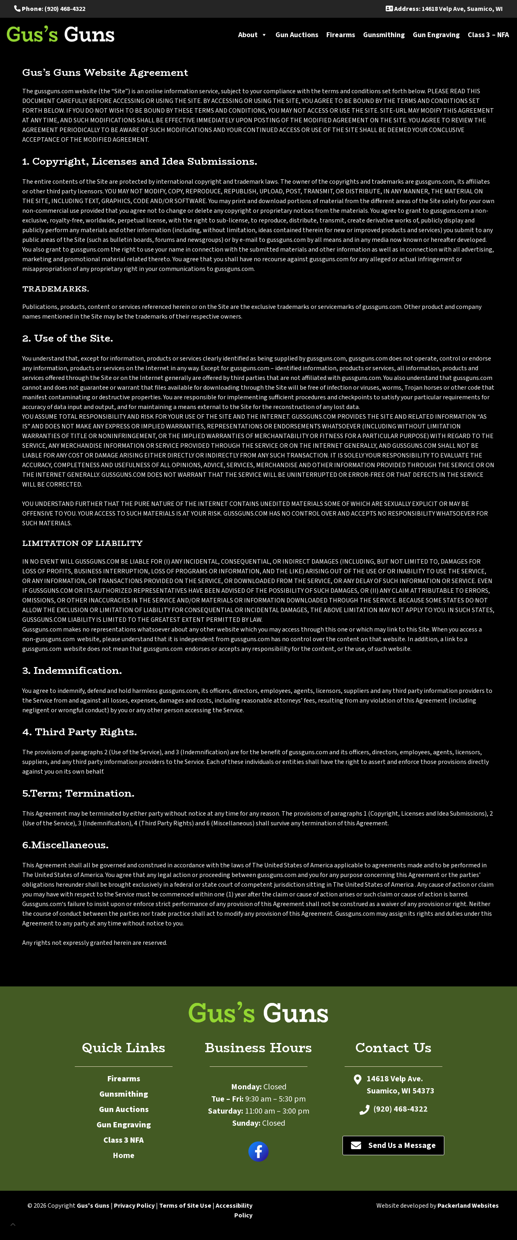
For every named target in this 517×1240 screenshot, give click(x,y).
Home (124, 1155)
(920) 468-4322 (401, 1109)
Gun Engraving (436, 35)
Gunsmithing (384, 35)
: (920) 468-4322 (49, 8)
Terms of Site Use (185, 1205)
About (252, 35)
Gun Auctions (296, 35)
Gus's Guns (93, 1205)
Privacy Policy (134, 1205)
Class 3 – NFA (488, 35)
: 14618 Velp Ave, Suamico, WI (444, 8)
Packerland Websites (468, 1205)
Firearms (340, 35)
